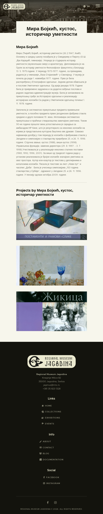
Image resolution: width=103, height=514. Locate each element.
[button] (86, 6)
